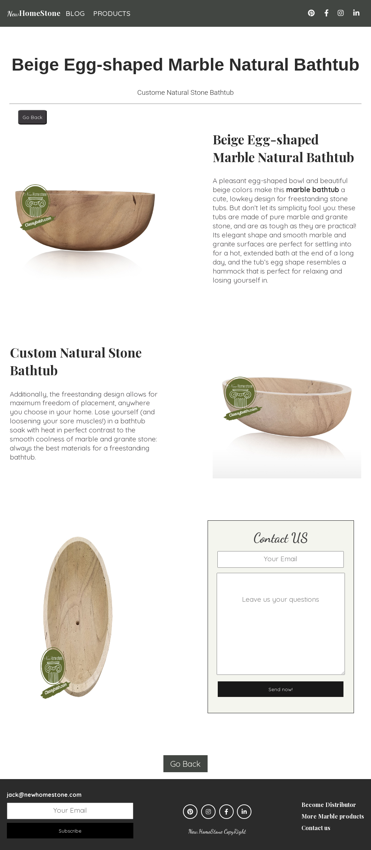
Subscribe (70, 830)
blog (75, 13)
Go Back (32, 117)
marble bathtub (312, 189)
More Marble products (332, 816)
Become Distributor (328, 804)
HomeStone (34, 13)
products (111, 13)
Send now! (280, 689)
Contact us (315, 828)
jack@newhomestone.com (44, 794)
